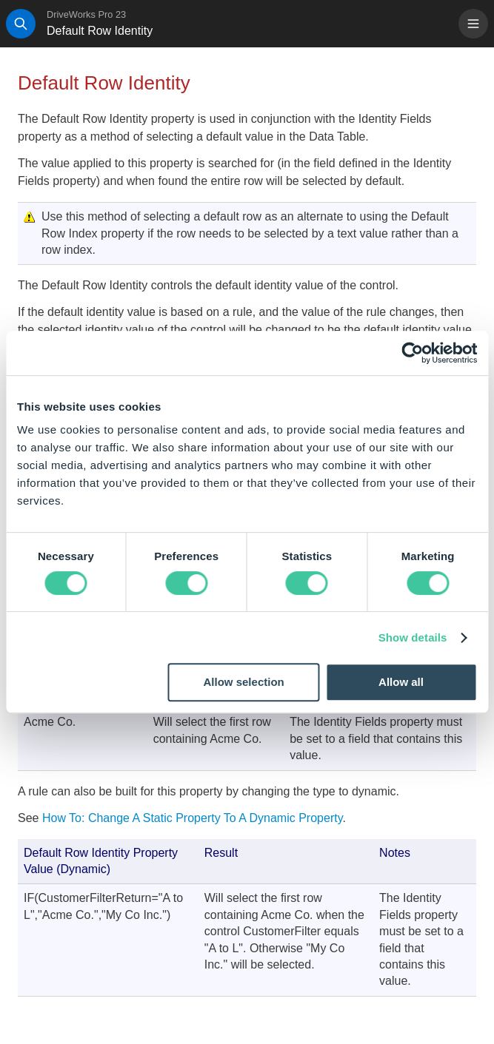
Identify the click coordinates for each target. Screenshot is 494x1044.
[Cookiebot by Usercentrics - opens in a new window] (412, 353)
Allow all (401, 682)
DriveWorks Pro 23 (86, 14)
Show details (412, 637)
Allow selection (244, 682)
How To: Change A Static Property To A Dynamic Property (192, 818)
